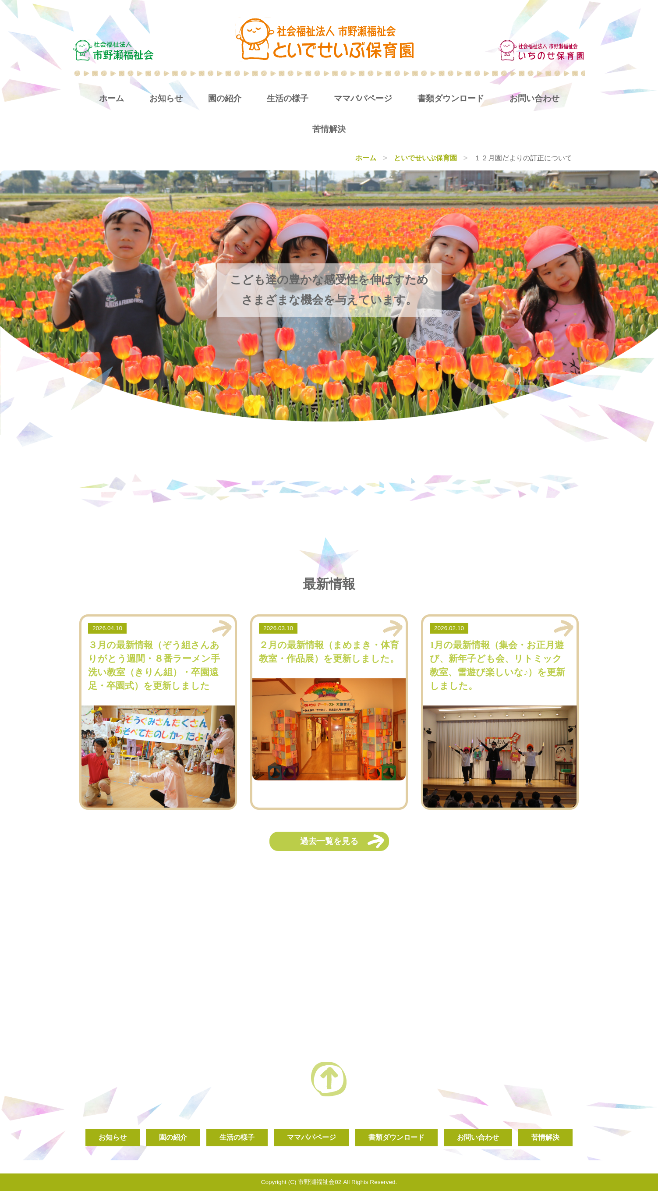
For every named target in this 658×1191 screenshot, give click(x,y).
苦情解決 (329, 129)
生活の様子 (287, 98)
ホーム (111, 98)
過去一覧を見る (329, 841)
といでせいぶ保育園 (425, 158)
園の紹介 (224, 98)
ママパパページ (363, 98)
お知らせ (166, 98)
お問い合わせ (534, 98)
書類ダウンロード (450, 98)
